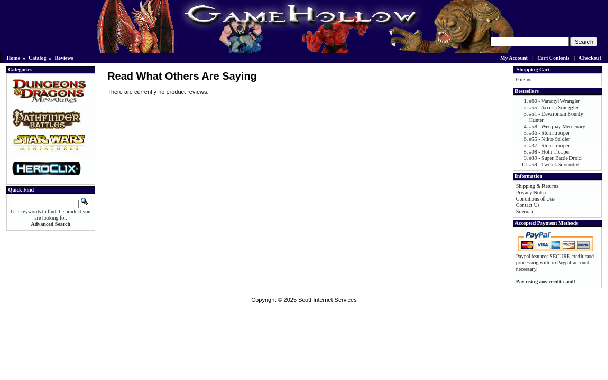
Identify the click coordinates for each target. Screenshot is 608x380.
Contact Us (528, 205)
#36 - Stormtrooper (549, 133)
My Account (514, 58)
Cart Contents (553, 58)
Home (14, 58)
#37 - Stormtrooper (549, 145)
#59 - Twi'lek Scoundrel (554, 164)
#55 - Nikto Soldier (549, 139)
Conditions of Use (535, 199)
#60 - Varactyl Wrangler (554, 101)
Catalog (37, 58)
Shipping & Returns (537, 186)
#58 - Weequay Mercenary (557, 126)
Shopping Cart (533, 69)
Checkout (590, 58)
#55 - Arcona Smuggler (554, 107)
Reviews (63, 58)
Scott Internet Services (327, 300)
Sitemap (524, 211)
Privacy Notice (532, 192)
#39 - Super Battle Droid (555, 158)
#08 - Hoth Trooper (549, 152)
